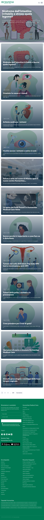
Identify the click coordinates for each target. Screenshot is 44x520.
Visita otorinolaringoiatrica (28, 475)
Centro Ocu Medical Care (28, 422)
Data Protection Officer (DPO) (29, 444)
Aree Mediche (26, 414)
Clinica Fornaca (13, 507)
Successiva (19, 392)
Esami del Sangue (5, 465)
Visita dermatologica (27, 465)
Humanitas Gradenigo (5, 507)
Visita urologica (26, 479)
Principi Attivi (4, 481)
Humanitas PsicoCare (27, 418)
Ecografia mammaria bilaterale (29, 486)
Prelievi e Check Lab (27, 416)
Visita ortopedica (26, 473)
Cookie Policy (25, 439)
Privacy (24, 437)
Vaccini (2, 492)
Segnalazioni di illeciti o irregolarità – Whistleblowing (30, 434)
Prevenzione (3, 477)
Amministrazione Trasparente (29, 432)
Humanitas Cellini (33, 505)
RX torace (25, 482)
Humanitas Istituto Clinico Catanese (34, 507)
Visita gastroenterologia (28, 477)
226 (13, 392)
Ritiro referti (25, 451)
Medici (24, 413)
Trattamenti (3, 490)
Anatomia (3, 463)
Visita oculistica (26, 471)
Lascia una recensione (27, 453)
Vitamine (3, 494)
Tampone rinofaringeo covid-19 (29, 463)
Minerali (2, 475)
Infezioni (3, 469)
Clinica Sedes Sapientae (22, 507)
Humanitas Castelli (15, 505)
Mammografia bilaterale (28, 484)
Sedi (24, 411)
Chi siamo (25, 407)
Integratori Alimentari (5, 471)
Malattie (2, 473)
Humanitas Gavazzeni (24, 505)
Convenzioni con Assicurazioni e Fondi (31, 428)
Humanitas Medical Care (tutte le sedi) (8, 502)
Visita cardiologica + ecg (28, 467)
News (24, 426)
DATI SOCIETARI (16, 517)
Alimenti (2, 462)
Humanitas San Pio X (32, 502)
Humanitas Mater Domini (6, 505)
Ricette (2, 482)
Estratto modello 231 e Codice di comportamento (30, 447)
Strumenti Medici (4, 488)
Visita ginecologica (27, 469)
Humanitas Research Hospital (22, 502)
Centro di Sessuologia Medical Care (30, 424)
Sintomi (2, 484)
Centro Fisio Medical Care (28, 420)
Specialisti (3, 486)
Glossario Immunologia (6, 467)
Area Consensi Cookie (27, 442)
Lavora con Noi (26, 409)
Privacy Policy (26, 440)
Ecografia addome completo (29, 481)
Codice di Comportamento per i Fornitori (31, 449)
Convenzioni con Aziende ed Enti (30, 430)
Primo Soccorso (4, 479)
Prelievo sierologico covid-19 (29, 462)
